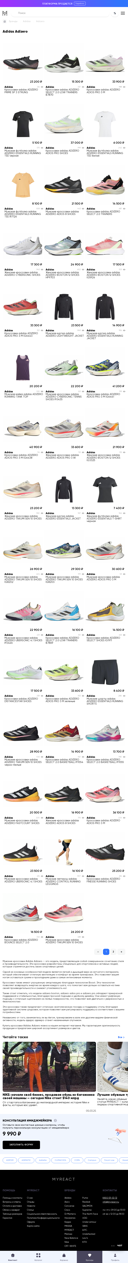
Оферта (31, 1222)
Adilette (43, 1160)
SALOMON (87, 1206)
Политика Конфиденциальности (43, 1218)
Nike (66, 1242)
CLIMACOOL (60, 1160)
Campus (92, 1160)
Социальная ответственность (42, 1214)
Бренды (13, 21)
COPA (77, 1160)
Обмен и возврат (11, 1210)
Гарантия (7, 1218)
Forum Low (109, 1160)
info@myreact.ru (111, 1202)
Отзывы (30, 1202)
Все (120, 1037)
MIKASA (68, 1226)
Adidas (27, 21)
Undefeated (88, 1234)
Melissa (68, 1234)
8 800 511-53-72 (110, 1198)
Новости (31, 1206)
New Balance (71, 1238)
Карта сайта (33, 1226)
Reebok (86, 1202)
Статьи (30, 1210)
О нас (30, 1198)
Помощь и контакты (12, 1198)
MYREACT (69, 1230)
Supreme (87, 1210)
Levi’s (85, 1238)
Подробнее (79, 3)
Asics (67, 1202)
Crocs (67, 1210)
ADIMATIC (26, 1160)
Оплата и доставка (12, 1206)
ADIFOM (10, 1160)
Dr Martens (70, 1214)
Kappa (67, 1222)
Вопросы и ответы (12, 1202)
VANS (85, 1226)
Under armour (89, 1222)
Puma (85, 1198)
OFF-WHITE (70, 1246)
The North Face (90, 1214)
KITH (84, 1242)
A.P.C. (85, 1230)
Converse (69, 1206)
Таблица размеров (12, 1214)
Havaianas (69, 1218)
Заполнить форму (21, 1145)
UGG (84, 1218)
